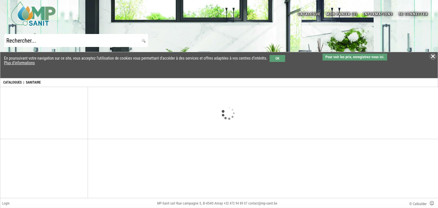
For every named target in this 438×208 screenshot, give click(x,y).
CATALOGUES (12, 82)
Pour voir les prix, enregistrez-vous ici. (354, 57)
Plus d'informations (19, 62)
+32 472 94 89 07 (235, 203)
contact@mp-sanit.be (262, 203)
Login (5, 203)
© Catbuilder (418, 204)
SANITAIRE (33, 82)
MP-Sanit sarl (166, 203)
